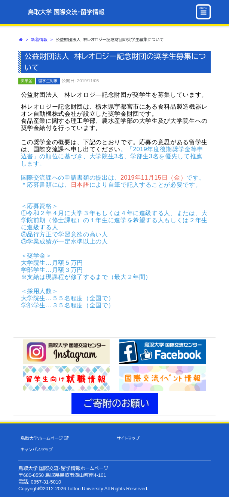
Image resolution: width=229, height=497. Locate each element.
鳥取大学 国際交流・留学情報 (66, 12)
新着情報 (39, 39)
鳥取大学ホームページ (45, 438)
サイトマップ (128, 438)
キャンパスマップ (37, 449)
